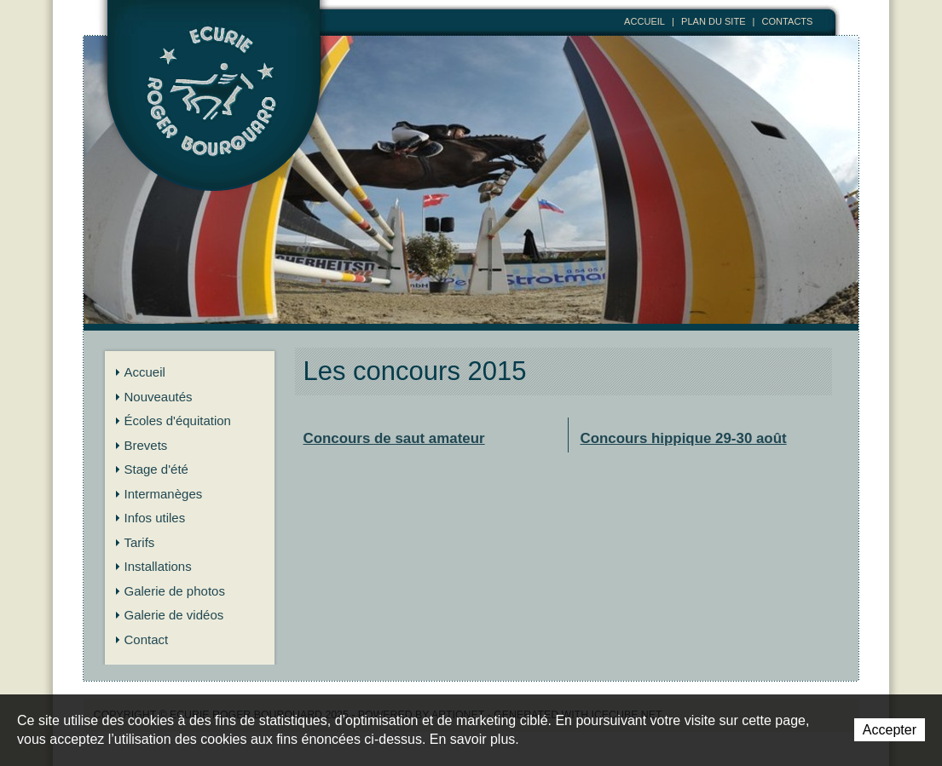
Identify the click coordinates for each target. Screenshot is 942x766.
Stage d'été (156, 469)
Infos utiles (155, 517)
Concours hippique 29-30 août (684, 438)
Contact (146, 639)
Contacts (787, 21)
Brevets (146, 445)
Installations (158, 566)
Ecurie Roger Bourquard (214, 117)
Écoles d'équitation (177, 420)
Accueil (644, 21)
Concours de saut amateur (394, 438)
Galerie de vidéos (174, 615)
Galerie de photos (174, 591)
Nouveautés (158, 396)
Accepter (889, 730)
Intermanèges (163, 494)
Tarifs (139, 542)
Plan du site (713, 21)
